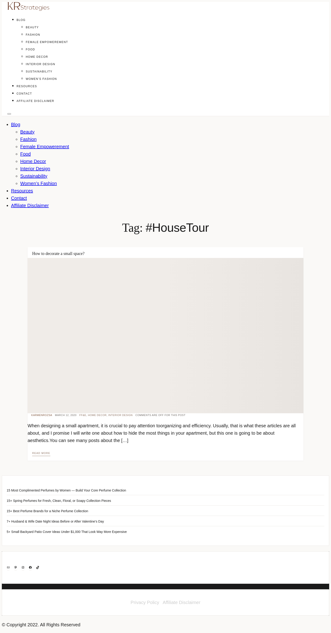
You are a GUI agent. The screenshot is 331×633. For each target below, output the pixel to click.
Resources (27, 86)
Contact (24, 93)
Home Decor (37, 56)
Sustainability (39, 71)
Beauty (32, 27)
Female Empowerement (47, 42)
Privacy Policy (145, 602)
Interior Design (40, 64)
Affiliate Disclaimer (35, 101)
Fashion (33, 34)
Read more (41, 453)
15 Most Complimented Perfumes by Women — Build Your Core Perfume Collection (66, 490)
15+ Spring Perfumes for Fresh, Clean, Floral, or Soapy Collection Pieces (59, 501)
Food (30, 49)
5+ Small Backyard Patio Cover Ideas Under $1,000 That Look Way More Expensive (67, 532)
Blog (21, 20)
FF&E (82, 415)
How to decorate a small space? (58, 253)
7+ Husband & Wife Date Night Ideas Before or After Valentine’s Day (55, 521)
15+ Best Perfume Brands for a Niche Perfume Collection (47, 511)
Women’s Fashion (41, 79)
